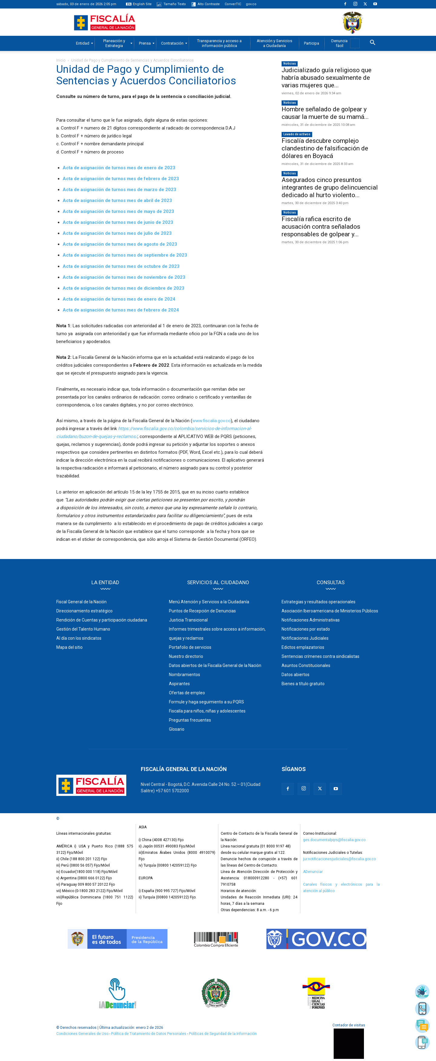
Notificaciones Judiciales (305, 638)
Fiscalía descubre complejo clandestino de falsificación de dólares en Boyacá (325, 148)
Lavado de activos (296, 134)
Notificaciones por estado (306, 629)
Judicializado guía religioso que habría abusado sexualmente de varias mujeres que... (327, 77)
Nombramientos (184, 674)
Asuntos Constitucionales (306, 665)
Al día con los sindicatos (78, 638)
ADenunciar (313, 872)
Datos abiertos (295, 674)
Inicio (60, 60)
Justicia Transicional (188, 620)
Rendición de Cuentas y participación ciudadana (101, 620)
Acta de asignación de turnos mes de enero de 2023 (119, 167)
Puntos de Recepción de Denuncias (202, 610)
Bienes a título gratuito (303, 683)
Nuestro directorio (186, 656)
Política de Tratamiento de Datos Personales (149, 1034)
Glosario (176, 729)
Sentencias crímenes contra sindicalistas (320, 656)
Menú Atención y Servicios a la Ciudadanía (209, 601)
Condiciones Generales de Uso (82, 1034)
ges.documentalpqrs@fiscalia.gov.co (334, 840)
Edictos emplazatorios (303, 647)
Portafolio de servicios (190, 647)
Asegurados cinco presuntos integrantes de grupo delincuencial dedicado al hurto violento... (330, 187)
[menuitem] (82, 43)
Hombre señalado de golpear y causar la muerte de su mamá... (325, 113)
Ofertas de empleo (187, 692)
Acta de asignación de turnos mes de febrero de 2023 (121, 178)
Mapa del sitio (69, 647)
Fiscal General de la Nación (81, 601)
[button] (372, 43)
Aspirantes (179, 683)
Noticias (289, 63)
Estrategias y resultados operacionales (318, 601)
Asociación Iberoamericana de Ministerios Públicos (330, 610)
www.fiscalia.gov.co (211, 420)
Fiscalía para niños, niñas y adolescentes (207, 711)
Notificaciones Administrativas (311, 620)
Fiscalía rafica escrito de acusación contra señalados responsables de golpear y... (321, 226)
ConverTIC (233, 4)
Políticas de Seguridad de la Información (223, 1034)
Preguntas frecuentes (190, 720)
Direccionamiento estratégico (84, 610)
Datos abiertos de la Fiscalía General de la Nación (215, 665)
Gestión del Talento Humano (83, 629)
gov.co (251, 4)
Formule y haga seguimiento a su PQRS (206, 701)
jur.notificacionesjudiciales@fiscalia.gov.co (339, 859)
